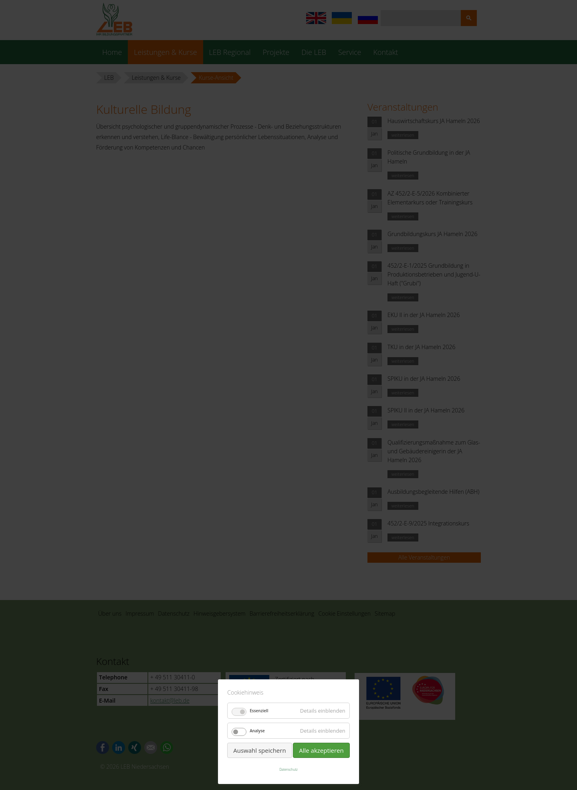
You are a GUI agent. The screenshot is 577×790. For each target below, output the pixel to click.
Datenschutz (288, 769)
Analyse (257, 730)
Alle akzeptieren (321, 750)
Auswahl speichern (259, 750)
